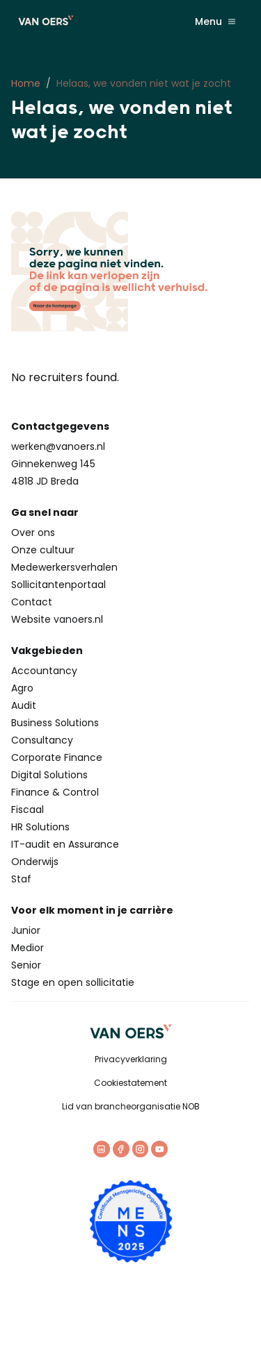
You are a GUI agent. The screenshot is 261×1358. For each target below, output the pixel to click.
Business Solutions (55, 723)
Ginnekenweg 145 (53, 464)
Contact (31, 602)
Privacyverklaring (131, 1059)
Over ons (33, 532)
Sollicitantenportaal (58, 585)
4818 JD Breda (45, 481)
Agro (22, 688)
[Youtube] (159, 1149)
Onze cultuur (42, 550)
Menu (215, 21)
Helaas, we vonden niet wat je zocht (143, 83)
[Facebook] (121, 1149)
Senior (26, 965)
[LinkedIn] (101, 1149)
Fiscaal (27, 809)
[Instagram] (140, 1149)
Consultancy (42, 740)
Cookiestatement (130, 1083)
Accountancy (44, 671)
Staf (21, 879)
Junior (25, 930)
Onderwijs (34, 862)
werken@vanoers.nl (58, 446)
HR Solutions (40, 827)
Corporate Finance (56, 757)
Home (25, 83)
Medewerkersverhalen (64, 567)
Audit (23, 705)
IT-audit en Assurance (65, 844)
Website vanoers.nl (57, 619)
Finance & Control (55, 792)
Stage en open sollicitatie (72, 982)
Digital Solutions (49, 775)
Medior (27, 948)
